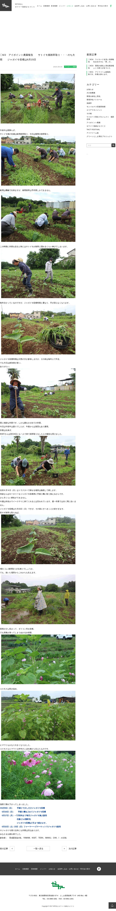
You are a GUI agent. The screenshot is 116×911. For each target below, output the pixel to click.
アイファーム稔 (93, 133)
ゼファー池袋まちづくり (96, 126)
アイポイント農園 (93, 122)
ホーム (39, 6)
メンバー (62, 6)
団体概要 (54, 6)
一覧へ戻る (38, 849)
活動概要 (46, 6)
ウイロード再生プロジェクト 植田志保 (100, 118)
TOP (112, 906)
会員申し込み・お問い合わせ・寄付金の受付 (91, 6)
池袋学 (89, 103)
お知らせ (70, 6)
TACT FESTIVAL (93, 129)
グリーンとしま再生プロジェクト (100, 136)
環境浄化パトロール (94, 100)
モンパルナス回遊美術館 (96, 107)
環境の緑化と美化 (93, 96)
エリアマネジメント (94, 110)
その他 (89, 113)
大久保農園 (91, 93)
